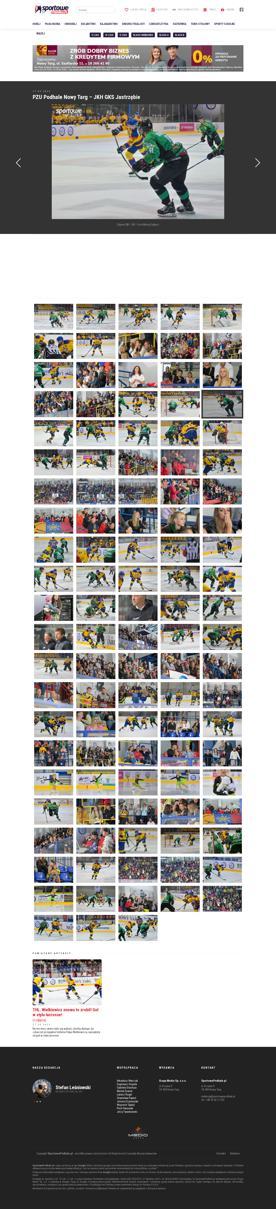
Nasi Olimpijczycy (185, 9)
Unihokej (71, 23)
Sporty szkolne (224, 23)
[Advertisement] (38, 162)
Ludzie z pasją (136, 9)
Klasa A (164, 35)
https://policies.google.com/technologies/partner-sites (114, 1165)
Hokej (36, 23)
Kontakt (221, 1153)
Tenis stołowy (200, 23)
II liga (95, 35)
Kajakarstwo (109, 23)
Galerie (228, 9)
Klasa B (179, 35)
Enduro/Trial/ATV (133, 23)
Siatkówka (179, 23)
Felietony (159, 9)
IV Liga (109, 35)
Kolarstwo (88, 23)
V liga (123, 35)
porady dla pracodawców (143, 1153)
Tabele (209, 9)
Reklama (235, 1153)
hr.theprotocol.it (118, 1153)
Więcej (40, 33)
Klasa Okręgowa (143, 35)
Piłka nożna (52, 23)
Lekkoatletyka (158, 23)
